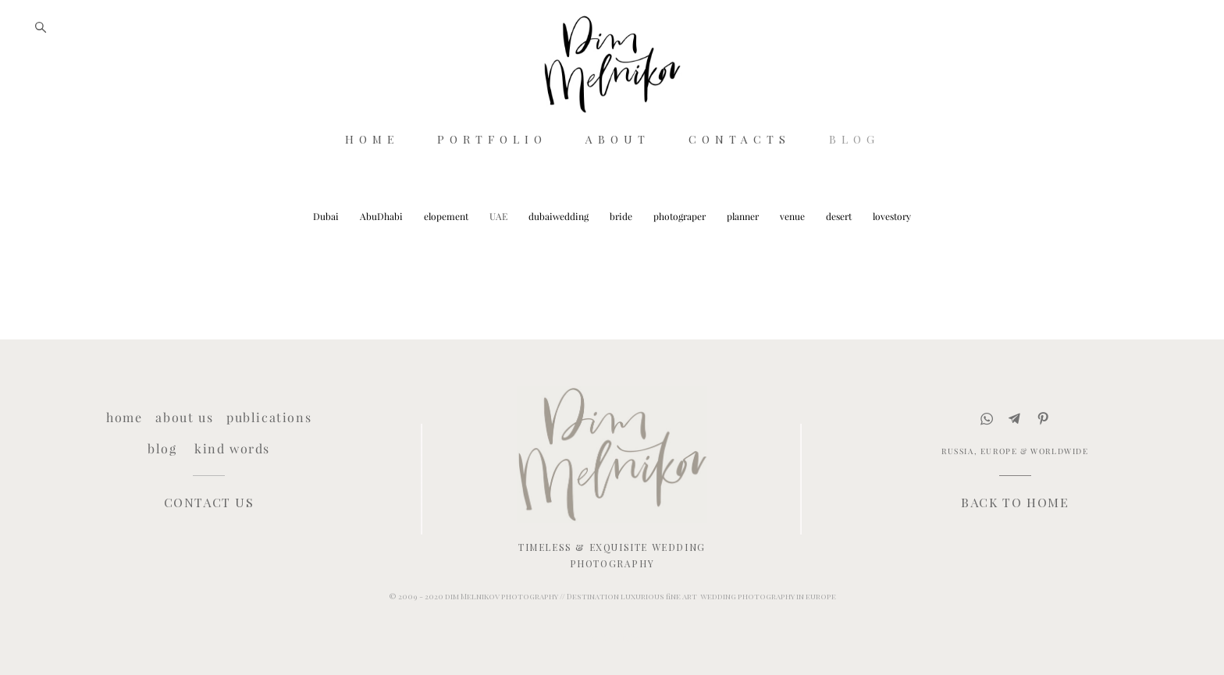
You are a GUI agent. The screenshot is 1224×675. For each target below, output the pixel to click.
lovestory (892, 253)
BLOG (854, 174)
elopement (447, 253)
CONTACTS (739, 174)
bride (622, 253)
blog (162, 448)
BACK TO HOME (1015, 502)
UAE (499, 253)
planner (744, 253)
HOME (372, 174)
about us (184, 417)
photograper (680, 253)
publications (268, 417)
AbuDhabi (382, 253)
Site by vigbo (611, 638)
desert (840, 253)
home (124, 417)
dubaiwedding (559, 253)
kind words (232, 448)
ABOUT (617, 174)
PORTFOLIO (492, 174)
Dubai (327, 253)
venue (793, 253)
